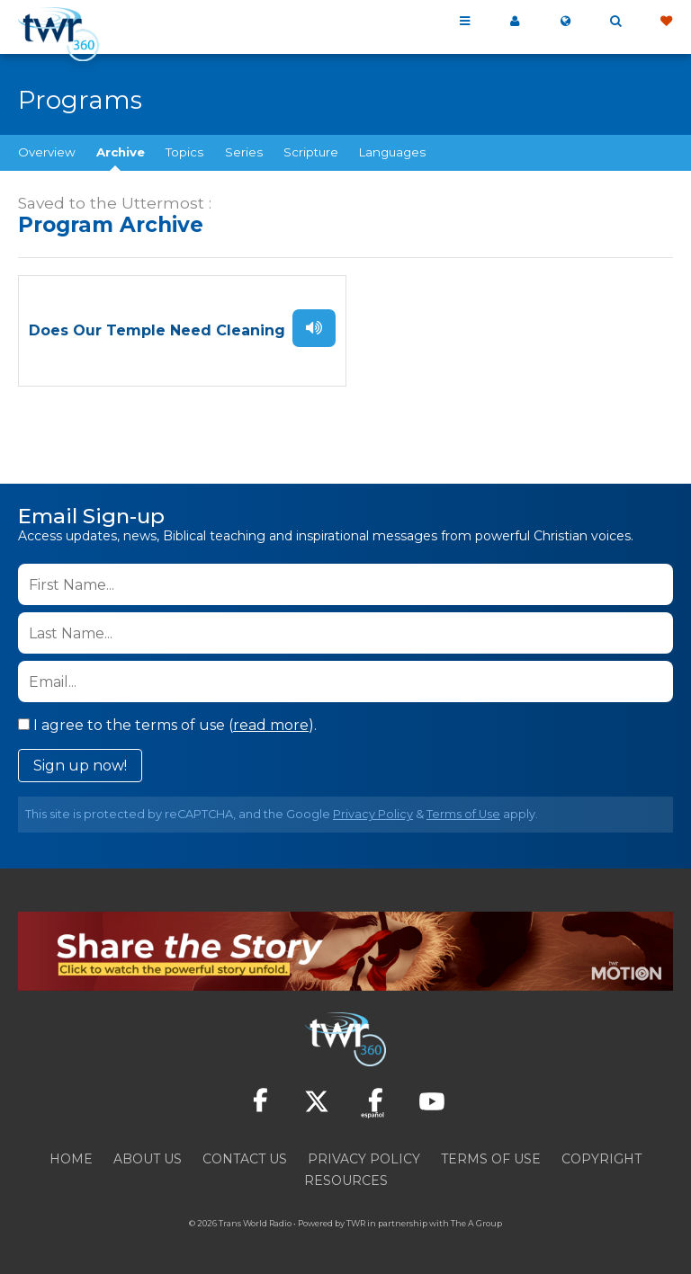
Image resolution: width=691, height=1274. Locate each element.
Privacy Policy (373, 811)
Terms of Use (463, 811)
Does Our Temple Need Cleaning (157, 329)
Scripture (310, 152)
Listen (314, 326)
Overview (47, 152)
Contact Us (244, 1155)
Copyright (601, 1155)
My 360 (514, 21)
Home (71, 1155)
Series (244, 152)
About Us (147, 1155)
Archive (120, 152)
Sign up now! (80, 762)
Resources (346, 1177)
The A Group (476, 1220)
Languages (392, 152)
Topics (184, 152)
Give (665, 21)
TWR (355, 1220)
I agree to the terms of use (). (167, 722)
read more (271, 722)
